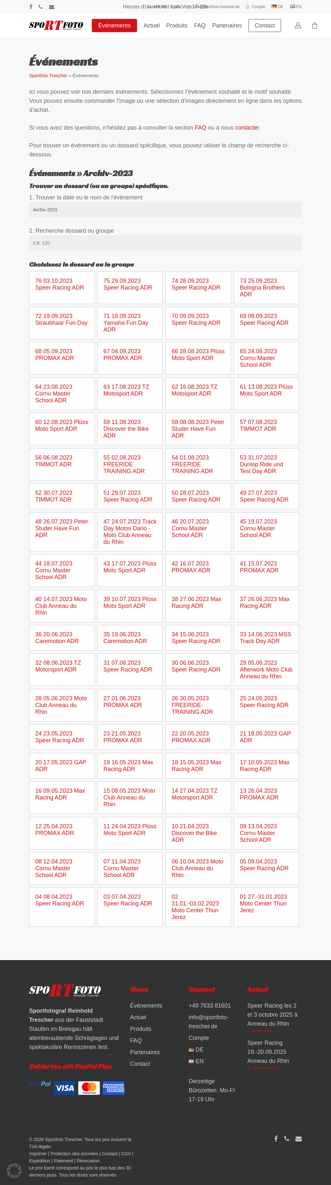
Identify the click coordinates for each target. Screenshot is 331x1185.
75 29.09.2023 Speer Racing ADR (127, 284)
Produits (140, 1029)
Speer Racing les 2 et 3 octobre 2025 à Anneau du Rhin (272, 1014)
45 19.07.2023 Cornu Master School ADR (258, 528)
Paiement (63, 1160)
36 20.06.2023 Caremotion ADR (57, 637)
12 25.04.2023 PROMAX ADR (54, 829)
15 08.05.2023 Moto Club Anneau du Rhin (129, 798)
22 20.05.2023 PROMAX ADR (191, 737)
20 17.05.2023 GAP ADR (60, 765)
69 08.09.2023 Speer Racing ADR (264, 319)
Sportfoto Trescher (48, 75)
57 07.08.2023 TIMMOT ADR (258, 425)
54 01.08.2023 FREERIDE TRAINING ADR (192, 464)
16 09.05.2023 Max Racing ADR (60, 794)
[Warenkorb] (316, 27)
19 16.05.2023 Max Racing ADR (128, 765)
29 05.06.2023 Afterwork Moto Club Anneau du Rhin (266, 670)
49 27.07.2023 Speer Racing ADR (264, 496)
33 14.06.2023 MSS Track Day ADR (265, 637)
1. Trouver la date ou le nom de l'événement (86, 197)
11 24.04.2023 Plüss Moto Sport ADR (129, 829)
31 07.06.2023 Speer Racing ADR (127, 666)
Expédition (39, 1160)
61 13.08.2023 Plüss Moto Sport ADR (266, 390)
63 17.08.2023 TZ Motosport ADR (126, 390)
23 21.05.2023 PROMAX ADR (122, 737)
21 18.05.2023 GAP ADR (265, 737)
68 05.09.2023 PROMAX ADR (54, 354)
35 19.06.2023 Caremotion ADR (125, 637)
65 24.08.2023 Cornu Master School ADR (258, 358)
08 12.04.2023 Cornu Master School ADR (53, 868)
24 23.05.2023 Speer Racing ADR (59, 737)
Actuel (138, 1017)
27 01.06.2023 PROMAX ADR (122, 701)
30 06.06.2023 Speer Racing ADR (196, 666)
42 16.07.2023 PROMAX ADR (191, 567)
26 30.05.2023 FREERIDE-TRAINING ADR (192, 705)
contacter (247, 127)
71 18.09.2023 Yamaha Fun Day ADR (125, 323)
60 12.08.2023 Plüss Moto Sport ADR (61, 425)
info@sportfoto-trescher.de (209, 1022)
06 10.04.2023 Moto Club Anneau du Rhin (197, 868)
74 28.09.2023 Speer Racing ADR (196, 284)
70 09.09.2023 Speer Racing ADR (196, 319)
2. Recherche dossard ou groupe (71, 230)
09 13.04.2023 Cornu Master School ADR (258, 833)
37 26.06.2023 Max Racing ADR (265, 602)
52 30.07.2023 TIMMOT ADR (53, 496)
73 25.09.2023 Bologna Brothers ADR (262, 288)
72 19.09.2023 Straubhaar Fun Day (61, 319)
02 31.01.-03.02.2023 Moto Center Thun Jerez (195, 907)
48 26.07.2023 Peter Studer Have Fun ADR (61, 528)
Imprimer (38, 1153)
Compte (199, 1038)
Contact (140, 1064)
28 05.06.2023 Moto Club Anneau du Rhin (61, 705)
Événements (146, 1005)
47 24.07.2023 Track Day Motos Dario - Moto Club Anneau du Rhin (129, 531)
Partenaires (145, 1052)
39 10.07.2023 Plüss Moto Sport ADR (129, 602)
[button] (14, 1171)
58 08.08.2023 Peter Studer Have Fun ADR (198, 429)
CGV (126, 1153)
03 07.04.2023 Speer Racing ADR (127, 900)
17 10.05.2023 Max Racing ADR (265, 765)
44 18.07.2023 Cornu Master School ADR (53, 570)
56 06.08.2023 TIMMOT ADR (53, 461)
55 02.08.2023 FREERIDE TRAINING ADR (124, 464)
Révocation (88, 1160)
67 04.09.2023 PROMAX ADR (122, 354)
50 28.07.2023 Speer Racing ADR (196, 496)
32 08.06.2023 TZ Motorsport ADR (58, 666)
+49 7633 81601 (210, 1005)
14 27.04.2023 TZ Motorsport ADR (195, 794)
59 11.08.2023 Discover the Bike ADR (126, 429)
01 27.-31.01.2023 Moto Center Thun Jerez (263, 904)
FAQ (200, 127)
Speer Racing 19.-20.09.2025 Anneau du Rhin (268, 1052)
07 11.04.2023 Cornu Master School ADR (122, 868)
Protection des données (74, 1153)
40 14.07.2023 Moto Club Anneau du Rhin (61, 606)
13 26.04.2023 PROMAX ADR (259, 794)
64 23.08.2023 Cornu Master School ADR (53, 394)
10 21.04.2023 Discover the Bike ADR (194, 833)
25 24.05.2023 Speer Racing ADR (264, 701)
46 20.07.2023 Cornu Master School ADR (190, 528)
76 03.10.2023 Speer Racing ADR (59, 284)
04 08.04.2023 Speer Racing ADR (59, 900)
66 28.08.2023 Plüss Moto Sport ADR (198, 354)
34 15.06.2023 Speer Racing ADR (196, 637)
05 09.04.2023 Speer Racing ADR (264, 865)
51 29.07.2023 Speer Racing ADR (127, 496)
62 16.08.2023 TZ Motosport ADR (195, 390)
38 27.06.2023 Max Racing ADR (196, 602)
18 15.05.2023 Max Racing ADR (196, 765)
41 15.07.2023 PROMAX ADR (259, 567)
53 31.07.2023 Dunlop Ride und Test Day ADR (261, 464)
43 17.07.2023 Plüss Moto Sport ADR (129, 567)
